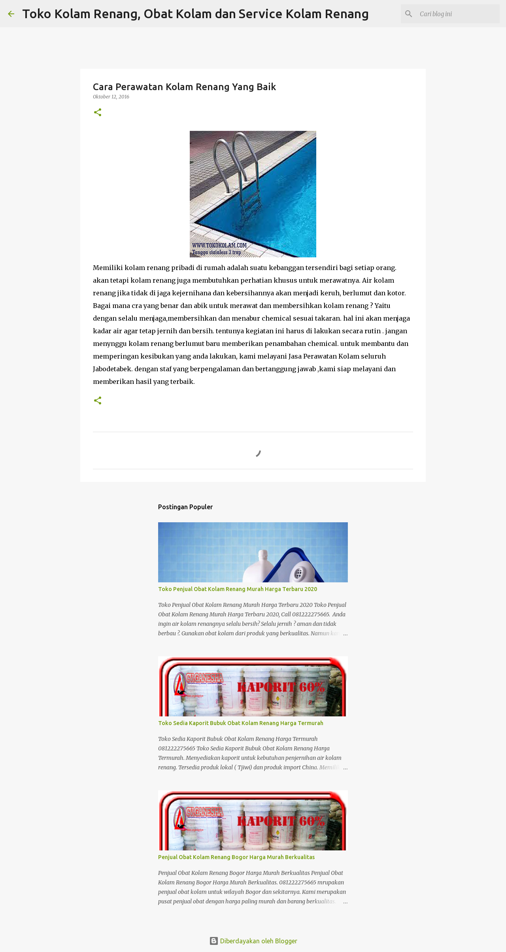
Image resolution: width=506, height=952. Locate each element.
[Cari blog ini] (458, 13)
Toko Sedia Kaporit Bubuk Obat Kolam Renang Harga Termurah (240, 723)
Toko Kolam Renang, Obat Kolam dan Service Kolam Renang (195, 13)
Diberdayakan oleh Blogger (253, 940)
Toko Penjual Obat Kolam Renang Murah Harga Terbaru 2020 (237, 589)
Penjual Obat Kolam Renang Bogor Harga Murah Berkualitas (236, 857)
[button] (97, 113)
